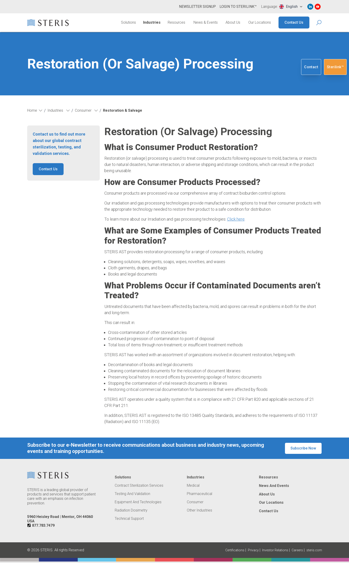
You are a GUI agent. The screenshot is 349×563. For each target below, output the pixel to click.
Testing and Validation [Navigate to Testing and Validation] (132, 494)
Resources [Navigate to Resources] (176, 22)
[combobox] (290, 6)
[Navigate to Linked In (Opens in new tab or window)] (310, 7)
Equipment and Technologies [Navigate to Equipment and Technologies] (138, 502)
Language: (269, 6)
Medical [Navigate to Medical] (193, 485)
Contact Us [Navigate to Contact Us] (293, 22)
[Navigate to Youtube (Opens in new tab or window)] (318, 7)
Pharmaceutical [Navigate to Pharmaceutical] (199, 494)
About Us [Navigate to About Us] (233, 22)
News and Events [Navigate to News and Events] (274, 486)
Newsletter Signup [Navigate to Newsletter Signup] (197, 6)
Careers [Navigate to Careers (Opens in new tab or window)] (297, 550)
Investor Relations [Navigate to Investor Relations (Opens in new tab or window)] (275, 550)
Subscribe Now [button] (303, 448)
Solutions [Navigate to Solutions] (128, 22)
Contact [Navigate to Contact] (311, 67)
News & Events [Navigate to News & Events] (206, 22)
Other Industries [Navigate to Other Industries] (199, 510)
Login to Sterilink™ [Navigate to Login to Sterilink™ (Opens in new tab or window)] (238, 6)
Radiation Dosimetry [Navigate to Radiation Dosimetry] (131, 510)
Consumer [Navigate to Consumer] (195, 502)
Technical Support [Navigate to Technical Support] (129, 518)
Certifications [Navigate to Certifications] (234, 550)
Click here (236, 219)
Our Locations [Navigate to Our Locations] (259, 22)
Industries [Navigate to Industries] (152, 22)
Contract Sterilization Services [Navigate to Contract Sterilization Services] (139, 485)
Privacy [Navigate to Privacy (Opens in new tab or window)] (253, 550)
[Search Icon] (319, 23)
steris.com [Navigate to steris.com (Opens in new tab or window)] (314, 550)
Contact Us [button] (48, 169)
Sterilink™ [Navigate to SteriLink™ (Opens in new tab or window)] (335, 67)
